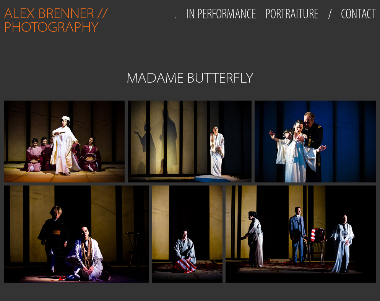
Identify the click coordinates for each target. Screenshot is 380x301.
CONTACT (358, 14)
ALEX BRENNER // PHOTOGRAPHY (57, 20)
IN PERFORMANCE (221, 14)
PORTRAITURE (291, 14)
